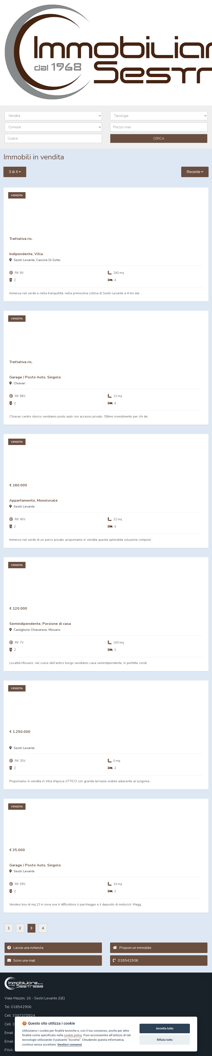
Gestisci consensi (69, 1044)
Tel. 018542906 (18, 1006)
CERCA (158, 138)
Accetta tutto (164, 1028)
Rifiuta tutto (165, 1039)
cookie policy (73, 1035)
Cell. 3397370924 (20, 1015)
